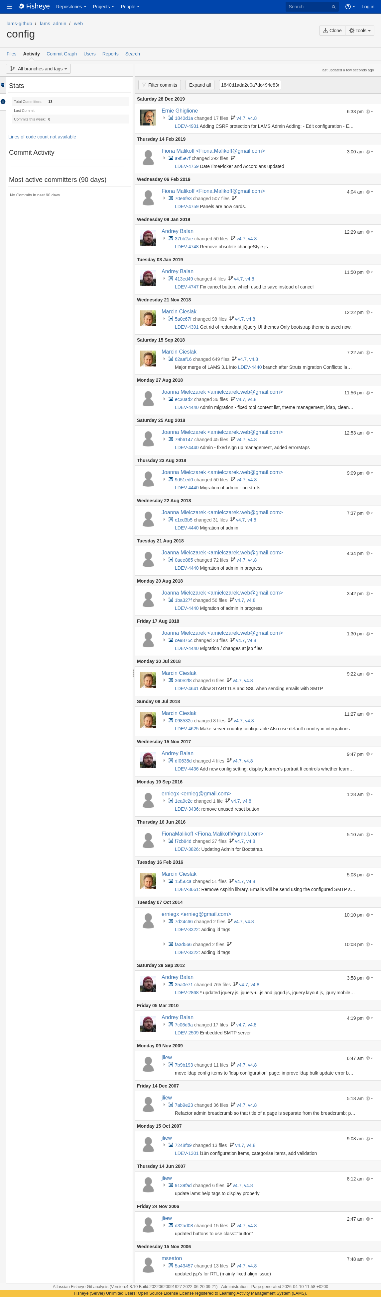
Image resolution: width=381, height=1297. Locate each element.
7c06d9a (184, 1024)
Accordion (3, 102)
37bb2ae (184, 238)
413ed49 (184, 279)
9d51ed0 (184, 479)
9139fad (183, 1185)
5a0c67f (183, 319)
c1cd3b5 (183, 520)
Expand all (200, 85)
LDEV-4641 (187, 688)
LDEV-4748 (187, 246)
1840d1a (184, 118)
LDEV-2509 (187, 1032)
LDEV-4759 (187, 166)
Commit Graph (62, 53)
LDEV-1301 (187, 1153)
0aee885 (184, 560)
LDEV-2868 (187, 992)
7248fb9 (183, 1145)
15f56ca (183, 881)
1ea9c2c (183, 801)
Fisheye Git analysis (90, 1286)
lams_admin (53, 23)
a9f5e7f (182, 158)
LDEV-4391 (187, 327)
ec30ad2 (184, 399)
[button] (9, 6)
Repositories (69, 6)
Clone (332, 30)
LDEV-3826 (187, 849)
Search (132, 53)
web (78, 23)
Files (12, 53)
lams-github (19, 23)
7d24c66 (184, 921)
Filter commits (157, 85)
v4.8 (252, 118)
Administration (234, 1286)
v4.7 (240, 118)
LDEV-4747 (187, 286)
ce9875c (183, 640)
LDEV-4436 (187, 768)
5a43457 (184, 1265)
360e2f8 (183, 680)
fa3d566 (183, 944)
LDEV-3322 (187, 929)
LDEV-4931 (187, 126)
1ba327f (183, 600)
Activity (31, 53)
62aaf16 (183, 359)
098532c (184, 720)
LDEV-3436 (187, 809)
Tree (3, 85)
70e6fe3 (183, 198)
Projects (101, 6)
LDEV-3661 (187, 889)
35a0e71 (184, 984)
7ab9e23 (184, 1105)
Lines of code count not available (42, 136)
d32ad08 (184, 1225)
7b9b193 (184, 1065)
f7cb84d (183, 841)
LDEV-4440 (250, 367)
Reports (110, 53)
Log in (368, 6)
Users (89, 53)
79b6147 (184, 439)
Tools (357, 30)
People (128, 6)
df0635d (183, 761)
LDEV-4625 (187, 728)
